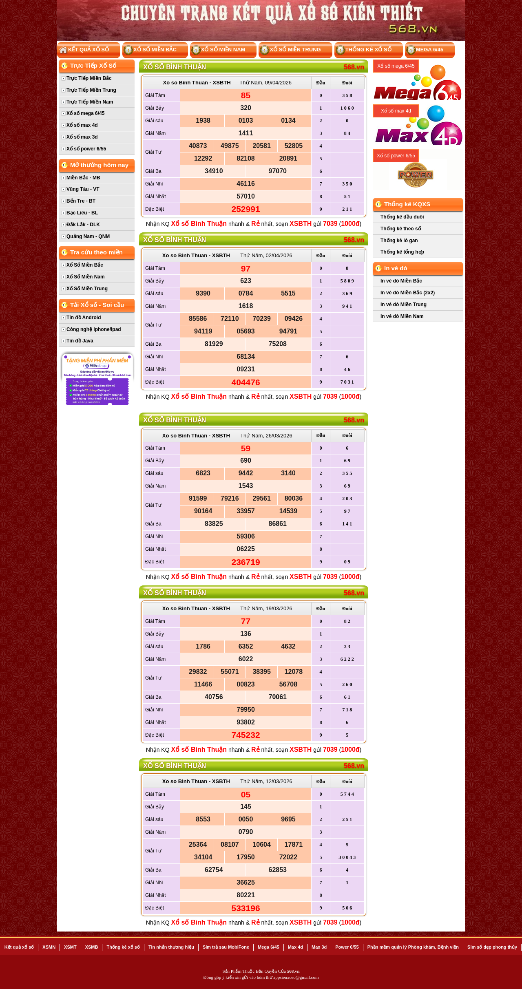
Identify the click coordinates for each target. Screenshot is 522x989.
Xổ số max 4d (82, 125)
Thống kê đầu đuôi (402, 217)
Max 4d (295, 947)
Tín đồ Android (83, 317)
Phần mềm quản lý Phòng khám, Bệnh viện (413, 947)
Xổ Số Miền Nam (218, 50)
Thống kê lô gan (399, 240)
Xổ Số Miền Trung (290, 50)
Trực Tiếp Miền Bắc (89, 78)
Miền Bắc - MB (83, 178)
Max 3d (319, 947)
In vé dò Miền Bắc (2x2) (407, 293)
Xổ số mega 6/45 (85, 113)
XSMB (91, 947)
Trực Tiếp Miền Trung (91, 90)
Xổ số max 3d (82, 137)
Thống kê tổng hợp (402, 252)
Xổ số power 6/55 (86, 149)
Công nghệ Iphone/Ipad (93, 329)
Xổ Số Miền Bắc (150, 50)
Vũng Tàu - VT (83, 189)
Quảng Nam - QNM (88, 236)
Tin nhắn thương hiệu (171, 947)
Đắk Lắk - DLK (83, 224)
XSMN (48, 947)
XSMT (70, 947)
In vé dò (395, 268)
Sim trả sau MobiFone (226, 947)
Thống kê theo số (400, 229)
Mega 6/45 (424, 50)
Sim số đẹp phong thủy (492, 947)
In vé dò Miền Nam (402, 316)
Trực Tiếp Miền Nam (89, 102)
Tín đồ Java (79, 341)
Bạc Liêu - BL (82, 213)
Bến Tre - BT (80, 201)
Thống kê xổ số (364, 50)
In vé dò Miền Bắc (401, 281)
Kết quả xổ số (19, 947)
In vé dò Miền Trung (403, 304)
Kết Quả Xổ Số (83, 50)
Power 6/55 (346, 947)
